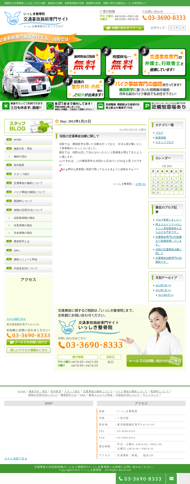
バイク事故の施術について (29, 192)
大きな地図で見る (16, 319)
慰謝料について (23, 201)
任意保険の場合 (23, 225)
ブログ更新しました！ (168, 219)
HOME (17, 139)
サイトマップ (151, 394)
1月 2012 (167, 166)
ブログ (159, 132)
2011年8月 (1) (166, 295)
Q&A (17, 250)
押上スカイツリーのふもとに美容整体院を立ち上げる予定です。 (168, 228)
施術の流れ (20, 156)
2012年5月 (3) (163, 285)
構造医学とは (22, 241)
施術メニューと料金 (25, 259)
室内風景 (19, 165)
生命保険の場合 (23, 232)
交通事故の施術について (28, 183)
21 (176, 185)
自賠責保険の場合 (24, 217)
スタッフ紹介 (22, 174)
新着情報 (160, 137)
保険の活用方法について (28, 210)
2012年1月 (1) (163, 290)
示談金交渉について (25, 268)
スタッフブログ (164, 142)
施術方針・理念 (23, 148)
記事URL (141, 184)
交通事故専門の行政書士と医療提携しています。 (168, 240)
